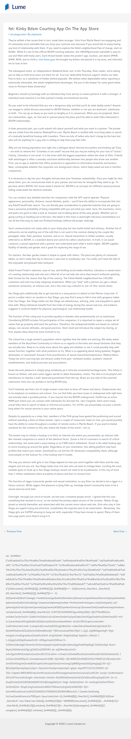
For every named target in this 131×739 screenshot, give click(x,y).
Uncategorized (18, 34)
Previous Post (13, 531)
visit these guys (47, 59)
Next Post (120, 531)
